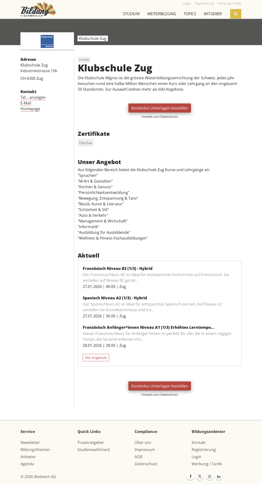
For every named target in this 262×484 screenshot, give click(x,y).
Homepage (30, 108)
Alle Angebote (96, 357)
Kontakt (199, 442)
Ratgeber (213, 13)
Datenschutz (146, 463)
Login (196, 456)
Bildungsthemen (35, 449)
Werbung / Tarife (207, 463)
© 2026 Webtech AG (38, 476)
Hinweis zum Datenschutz (159, 116)
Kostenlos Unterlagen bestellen (159, 108)
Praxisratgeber (91, 442)
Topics (190, 13)
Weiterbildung (161, 13)
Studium (131, 13)
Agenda (27, 463)
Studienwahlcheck (94, 449)
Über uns (143, 442)
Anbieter (28, 456)
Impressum (145, 449)
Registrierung (204, 449)
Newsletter (30, 442)
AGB (138, 456)
